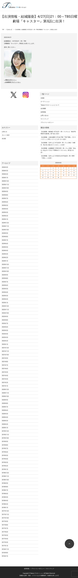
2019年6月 (5, 452)
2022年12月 (5, 306)
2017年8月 (5, 525)
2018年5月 (5, 497)
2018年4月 (5, 500)
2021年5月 (5, 372)
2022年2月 (5, 341)
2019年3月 (5, 462)
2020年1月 (5, 427)
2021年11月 (5, 351)
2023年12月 (5, 264)
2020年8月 (5, 403)
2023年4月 (5, 292)
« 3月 (42, 163)
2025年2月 (5, 216)
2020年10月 (5, 396)
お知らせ (9, 29)
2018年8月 (5, 486)
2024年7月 (5, 240)
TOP (3, 29)
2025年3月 (5, 212)
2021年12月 (5, 347)
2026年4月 (5, 167)
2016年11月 (5, 549)
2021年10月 (5, 354)
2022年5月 (5, 330)
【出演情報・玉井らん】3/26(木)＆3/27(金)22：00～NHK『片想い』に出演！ (57, 157)
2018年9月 (5, 483)
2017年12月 (5, 511)
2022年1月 (5, 344)
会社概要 (43, 108)
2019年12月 (5, 431)
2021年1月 (5, 386)
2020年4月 (5, 417)
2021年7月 (5, 365)
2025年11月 (5, 184)
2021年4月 (5, 375)
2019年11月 (5, 434)
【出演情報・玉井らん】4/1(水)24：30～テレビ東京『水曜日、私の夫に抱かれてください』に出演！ (58, 143)
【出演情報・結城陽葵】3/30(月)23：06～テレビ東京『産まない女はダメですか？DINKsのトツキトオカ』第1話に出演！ (58, 150)
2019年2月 (5, 466)
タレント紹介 (6, 135)
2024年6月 (5, 243)
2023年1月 (5, 302)
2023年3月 (5, 295)
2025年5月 (5, 205)
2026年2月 (5, 174)
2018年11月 (5, 476)
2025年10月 (5, 188)
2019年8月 (5, 445)
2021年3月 (5, 379)
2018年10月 (5, 479)
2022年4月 (5, 334)
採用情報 (43, 112)
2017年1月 (5, 545)
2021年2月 (5, 382)
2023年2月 (5, 299)
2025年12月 (5, 181)
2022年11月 (5, 309)
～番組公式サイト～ (10, 80)
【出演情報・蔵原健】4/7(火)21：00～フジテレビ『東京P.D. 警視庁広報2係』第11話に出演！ (58, 132)
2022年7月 (5, 323)
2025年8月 (5, 195)
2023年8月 (5, 278)
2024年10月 (5, 229)
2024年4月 (5, 250)
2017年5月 (5, 535)
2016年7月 (5, 556)
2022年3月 (5, 337)
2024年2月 (5, 257)
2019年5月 (5, 455)
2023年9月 (5, 275)
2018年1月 (5, 507)
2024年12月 (5, 222)
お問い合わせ (44, 115)
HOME (42, 98)
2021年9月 (5, 358)
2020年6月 (5, 410)
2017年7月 (5, 528)
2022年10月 (5, 313)
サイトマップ (44, 119)
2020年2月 (5, 424)
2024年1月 (5, 261)
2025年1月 (5, 219)
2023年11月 (5, 268)
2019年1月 (5, 469)
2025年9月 (5, 191)
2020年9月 (5, 400)
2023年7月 (5, 282)
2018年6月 (5, 493)
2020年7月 (5, 407)
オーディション (45, 101)
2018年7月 (5, 490)
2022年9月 (5, 316)
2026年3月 (5, 170)
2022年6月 (5, 327)
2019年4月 (5, 459)
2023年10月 (5, 271)
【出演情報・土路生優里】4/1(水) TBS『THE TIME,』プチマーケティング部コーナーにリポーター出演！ (58, 138)
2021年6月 (5, 368)
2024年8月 (5, 236)
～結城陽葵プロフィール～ (12, 82)
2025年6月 (5, 202)
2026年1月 (5, 177)
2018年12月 (5, 473)
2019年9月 (5, 441)
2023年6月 (5, 285)
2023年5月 (5, 288)
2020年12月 (5, 389)
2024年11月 (5, 226)
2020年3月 (5, 420)
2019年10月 (5, 438)
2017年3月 (5, 542)
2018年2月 (5, 504)
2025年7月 (5, 198)
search (49, 8)
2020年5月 (5, 413)
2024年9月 (5, 233)
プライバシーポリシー (47, 122)
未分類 (4, 138)
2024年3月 (5, 254)
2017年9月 (5, 521)
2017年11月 (5, 514)
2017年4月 (5, 538)
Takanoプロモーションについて (50, 105)
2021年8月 (5, 361)
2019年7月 (5, 448)
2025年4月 (5, 209)
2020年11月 (5, 393)
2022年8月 (5, 320)
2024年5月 (5, 247)
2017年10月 (5, 518)
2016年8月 (5, 552)
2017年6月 (5, 532)
